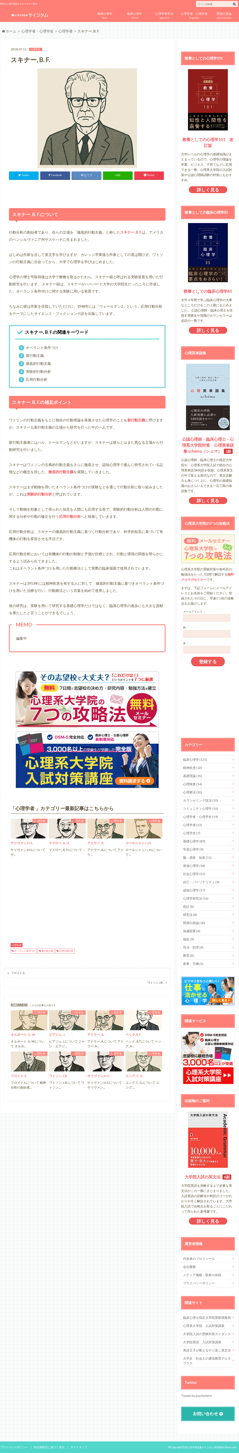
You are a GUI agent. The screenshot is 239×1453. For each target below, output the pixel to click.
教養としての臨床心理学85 (208, 291)
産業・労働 (193, 963)
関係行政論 (194, 923)
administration (224, 14)
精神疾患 (192, 768)
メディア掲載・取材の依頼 (202, 1275)
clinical (134, 14)
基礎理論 (192, 776)
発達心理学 (194, 865)
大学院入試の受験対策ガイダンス (207, 1334)
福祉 (188, 939)
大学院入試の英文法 (202, 1176)
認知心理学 (194, 890)
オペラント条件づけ (25, 951)
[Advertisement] (87, 193)
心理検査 (192, 784)
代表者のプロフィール (199, 1258)
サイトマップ (74, 1446)
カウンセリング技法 (200, 800)
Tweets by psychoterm (195, 1395)
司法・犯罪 (193, 947)
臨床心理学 (195, 759)
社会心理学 (194, 874)
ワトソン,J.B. (155, 982)
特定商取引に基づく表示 (46, 1446)
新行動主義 (47, 951)
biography (194, 14)
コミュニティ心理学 (200, 808)
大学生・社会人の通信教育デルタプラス (207, 1360)
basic (105, 14)
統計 (188, 906)
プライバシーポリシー (199, 1283)
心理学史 (191, 833)
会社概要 (189, 1267)
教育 (188, 955)
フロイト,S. (18, 973)
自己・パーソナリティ (201, 882)
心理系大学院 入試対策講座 (203, 1326)
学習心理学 (193, 849)
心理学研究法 (195, 898)
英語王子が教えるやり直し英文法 (207, 1350)
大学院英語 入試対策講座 (202, 1342)
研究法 (190, 914)
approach (164, 14)
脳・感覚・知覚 (197, 857)
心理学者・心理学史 (200, 817)
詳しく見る (208, 189)
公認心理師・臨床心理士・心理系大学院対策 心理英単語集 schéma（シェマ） (208, 445)
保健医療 (191, 931)
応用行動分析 (66, 951)
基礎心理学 (194, 841)
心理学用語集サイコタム (199, 1446)
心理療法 (192, 792)
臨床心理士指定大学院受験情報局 (207, 1317)
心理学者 (16, 945)
